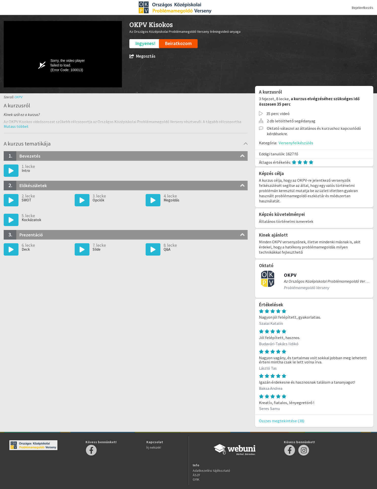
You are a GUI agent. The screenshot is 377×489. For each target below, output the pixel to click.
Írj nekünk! (153, 447)
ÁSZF (196, 475)
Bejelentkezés (362, 7)
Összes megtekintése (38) (282, 421)
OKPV (18, 97)
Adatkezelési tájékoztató (211, 470)
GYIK (196, 479)
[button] (16, 126)
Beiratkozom (178, 43)
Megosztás (142, 56)
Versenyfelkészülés (296, 143)
